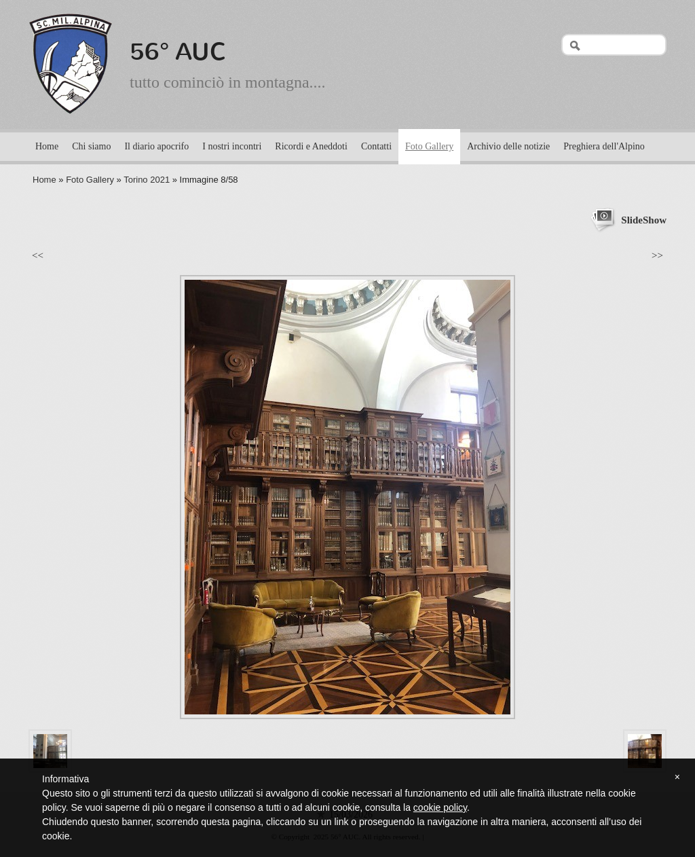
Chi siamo (91, 146)
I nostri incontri (231, 146)
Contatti (376, 146)
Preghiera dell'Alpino (604, 146)
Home (46, 146)
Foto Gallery (429, 146)
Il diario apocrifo (156, 146)
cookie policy (440, 807)
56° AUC (178, 51)
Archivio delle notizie (508, 146)
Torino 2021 (147, 180)
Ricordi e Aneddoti (311, 146)
